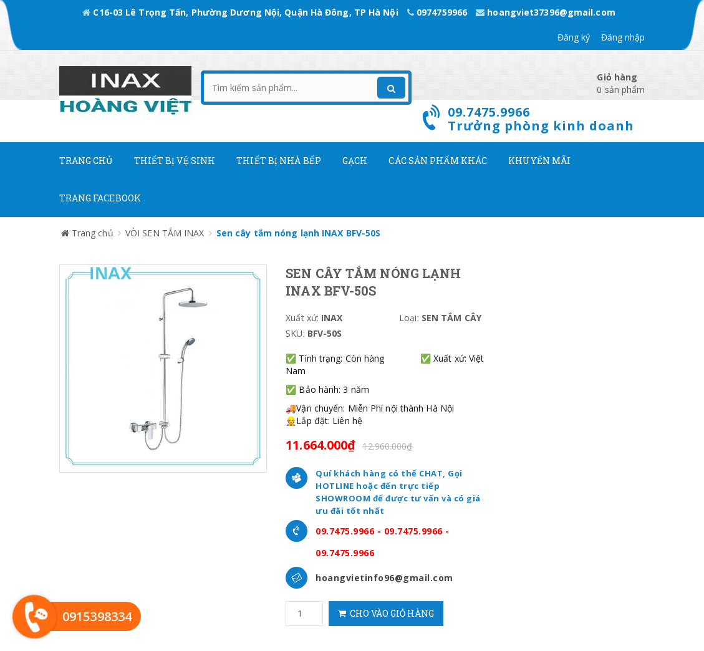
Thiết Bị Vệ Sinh (175, 160)
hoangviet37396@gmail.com (545, 12)
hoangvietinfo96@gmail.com (384, 578)
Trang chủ (86, 160)
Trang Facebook (100, 198)
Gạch (354, 160)
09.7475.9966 (345, 531)
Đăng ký (574, 37)
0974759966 (438, 12)
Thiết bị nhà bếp (278, 160)
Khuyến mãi (539, 160)
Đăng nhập (623, 37)
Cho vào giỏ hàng (386, 613)
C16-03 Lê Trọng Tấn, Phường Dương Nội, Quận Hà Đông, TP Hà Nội (241, 12)
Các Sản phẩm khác (437, 160)
